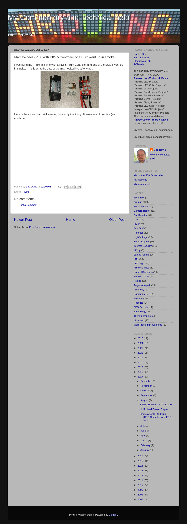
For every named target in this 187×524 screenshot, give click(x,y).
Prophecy (139, 289)
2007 (141, 499)
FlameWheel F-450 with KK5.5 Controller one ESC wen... (155, 417)
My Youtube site (142, 184)
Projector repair (142, 285)
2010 (141, 485)
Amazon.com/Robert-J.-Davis (151, 78)
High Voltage (141, 237)
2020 (141, 362)
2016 (141, 456)
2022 (141, 352)
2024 (141, 343)
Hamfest (138, 232)
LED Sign (139, 263)
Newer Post (23, 219)
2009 (141, 490)
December (146, 381)
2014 (141, 465)
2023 (141, 348)
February (145, 445)
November (146, 385)
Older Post (117, 219)
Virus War (139, 320)
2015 (141, 461)
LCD (136, 259)
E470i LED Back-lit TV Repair (156, 404)
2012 (141, 475)
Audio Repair (141, 206)
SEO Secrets (141, 307)
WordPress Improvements (148, 324)
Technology (140, 311)
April (143, 435)
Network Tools (141, 276)
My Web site (140, 179)
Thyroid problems (143, 316)
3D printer (139, 197)
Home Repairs (141, 241)
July (143, 426)
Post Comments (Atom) (42, 227)
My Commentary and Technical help (68, 17)
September (146, 395)
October (145, 390)
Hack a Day (140, 54)
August (144, 400)
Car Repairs (140, 215)
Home (70, 219)
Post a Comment (28, 205)
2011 (141, 480)
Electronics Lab (142, 61)
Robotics (138, 302)
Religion (138, 298)
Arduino (138, 202)
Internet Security (143, 246)
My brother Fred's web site (148, 175)
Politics (138, 280)
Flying (26, 191)
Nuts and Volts (142, 57)
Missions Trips (141, 267)
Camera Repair (142, 210)
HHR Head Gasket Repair (154, 409)
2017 (141, 376)
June (143, 430)
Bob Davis (160, 150)
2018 (141, 372)
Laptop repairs (141, 254)
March (144, 440)
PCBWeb (139, 64)
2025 (141, 338)
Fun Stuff (139, 228)
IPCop (137, 250)
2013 (141, 470)
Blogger (113, 514)
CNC (136, 219)
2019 (141, 367)
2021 (141, 357)
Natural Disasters (143, 272)
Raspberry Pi (141, 294)
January (145, 450)
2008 (141, 494)
